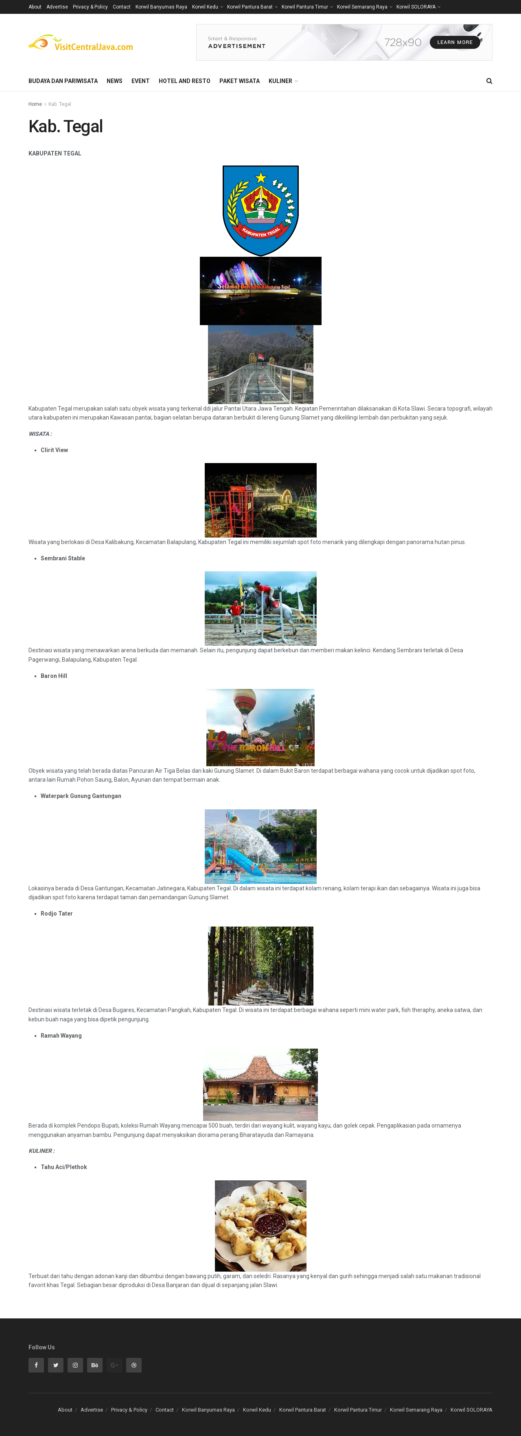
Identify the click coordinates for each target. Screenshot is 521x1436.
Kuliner (280, 81)
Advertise (57, 7)
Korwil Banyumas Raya (161, 7)
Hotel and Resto (184, 81)
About (35, 7)
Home (35, 104)
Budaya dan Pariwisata (63, 81)
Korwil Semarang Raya (362, 7)
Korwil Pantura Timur (305, 7)
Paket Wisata (239, 81)
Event (140, 81)
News (115, 81)
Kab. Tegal (59, 104)
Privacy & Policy (90, 7)
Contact (122, 7)
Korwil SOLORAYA (416, 7)
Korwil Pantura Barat (250, 7)
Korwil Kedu (205, 7)
